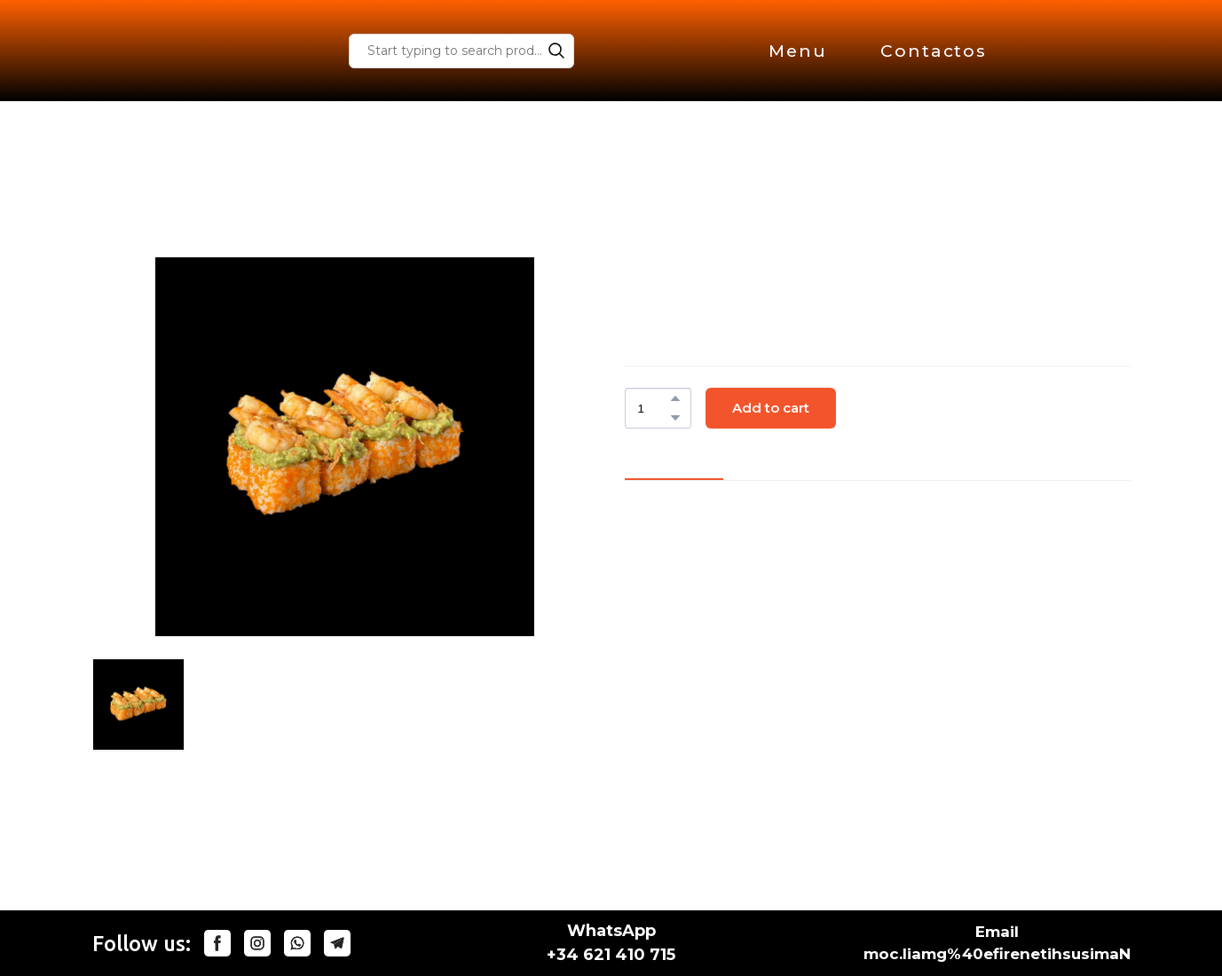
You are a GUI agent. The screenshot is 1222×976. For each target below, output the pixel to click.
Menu (798, 51)
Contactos (933, 51)
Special (272, 200)
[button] (556, 50)
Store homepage (158, 200)
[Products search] (461, 51)
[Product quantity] (653, 408)
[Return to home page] (177, 50)
